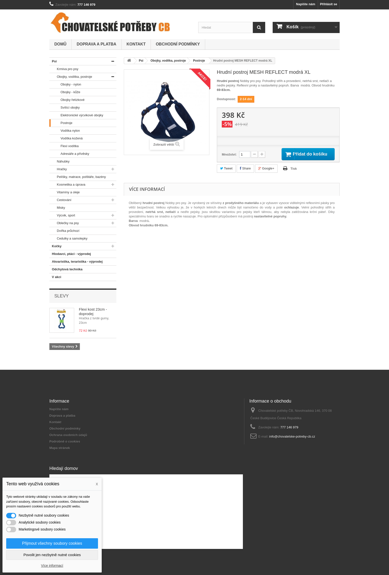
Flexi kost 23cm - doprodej (93, 311)
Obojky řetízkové (67, 100)
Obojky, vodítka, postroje (70, 77)
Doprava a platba (96, 44)
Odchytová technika (66, 269)
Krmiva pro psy (63, 69)
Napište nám (305, 4)
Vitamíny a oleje (64, 192)
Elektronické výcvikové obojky (76, 115)
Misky (57, 207)
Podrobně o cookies (64, 441)
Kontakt (136, 44)
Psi (53, 61)
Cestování (60, 200)
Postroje (60, 123)
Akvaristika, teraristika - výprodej (76, 261)
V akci (55, 277)
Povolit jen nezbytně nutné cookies (52, 555)
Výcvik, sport (62, 215)
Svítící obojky (64, 107)
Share (245, 169)
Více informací (52, 566)
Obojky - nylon (65, 84)
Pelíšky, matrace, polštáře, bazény (77, 177)
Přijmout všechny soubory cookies (52, 543)
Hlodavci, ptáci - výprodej (70, 254)
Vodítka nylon (64, 130)
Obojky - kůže (64, 92)
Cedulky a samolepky (68, 238)
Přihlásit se (328, 4)
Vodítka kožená (66, 138)
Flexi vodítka (64, 146)
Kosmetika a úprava (67, 184)
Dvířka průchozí (64, 231)
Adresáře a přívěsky (69, 154)
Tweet (226, 169)
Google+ (266, 169)
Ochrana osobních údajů (68, 435)
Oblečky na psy (64, 223)
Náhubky (59, 161)
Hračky (58, 169)
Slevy (61, 295)
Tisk (294, 169)
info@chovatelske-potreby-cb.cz (292, 436)
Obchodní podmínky (178, 44)
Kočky (55, 246)
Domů (60, 44)
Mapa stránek (59, 448)
